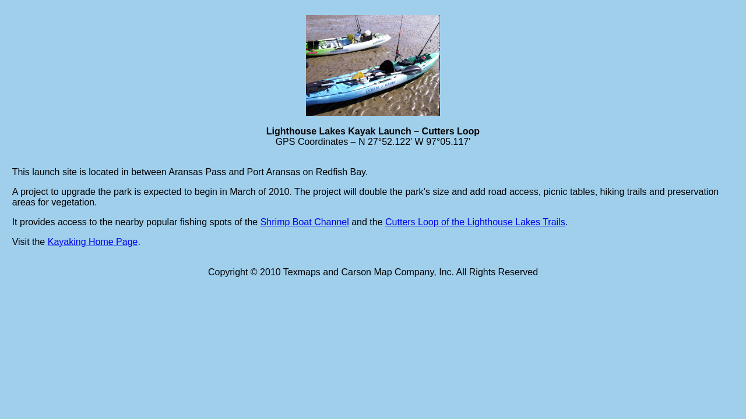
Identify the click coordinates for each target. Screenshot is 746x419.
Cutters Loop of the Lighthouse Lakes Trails (475, 222)
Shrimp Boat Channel (305, 222)
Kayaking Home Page (93, 242)
